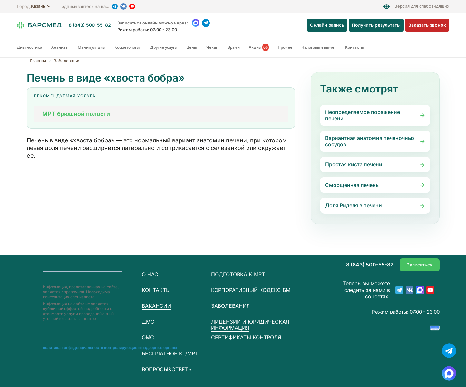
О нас (150, 274)
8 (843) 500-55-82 (90, 25)
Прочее (285, 47)
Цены (191, 47)
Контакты (354, 47)
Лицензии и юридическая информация (250, 324)
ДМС (148, 321)
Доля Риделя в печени (353, 205)
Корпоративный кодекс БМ (250, 290)
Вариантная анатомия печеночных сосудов (370, 141)
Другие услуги (163, 47)
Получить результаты (376, 25)
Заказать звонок (427, 25)
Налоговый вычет (318, 47)
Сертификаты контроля (246, 337)
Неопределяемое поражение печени (362, 115)
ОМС (148, 337)
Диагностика (29, 47)
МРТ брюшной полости (76, 114)
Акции (259, 47)
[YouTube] (132, 6)
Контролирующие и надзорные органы (140, 347)
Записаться (419, 264)
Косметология (127, 47)
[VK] (123, 6)
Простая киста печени (353, 164)
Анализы (60, 47)
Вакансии (156, 306)
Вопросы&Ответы (167, 369)
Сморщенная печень (352, 185)
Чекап (212, 47)
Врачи (234, 47)
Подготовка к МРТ (238, 274)
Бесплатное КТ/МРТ (170, 353)
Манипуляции (91, 47)
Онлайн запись (327, 25)
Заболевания (230, 306)
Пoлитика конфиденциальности (73, 347)
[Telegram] (115, 6)
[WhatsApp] (196, 23)
